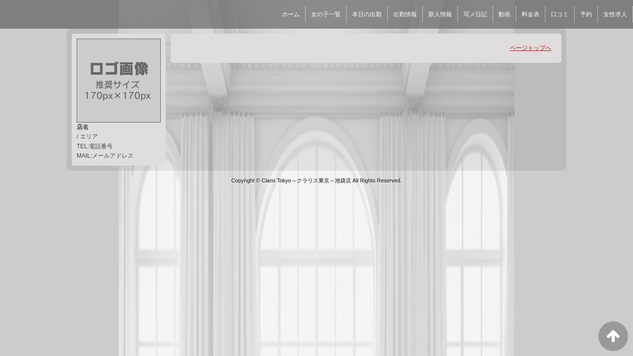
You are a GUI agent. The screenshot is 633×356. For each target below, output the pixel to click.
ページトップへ (530, 47)
